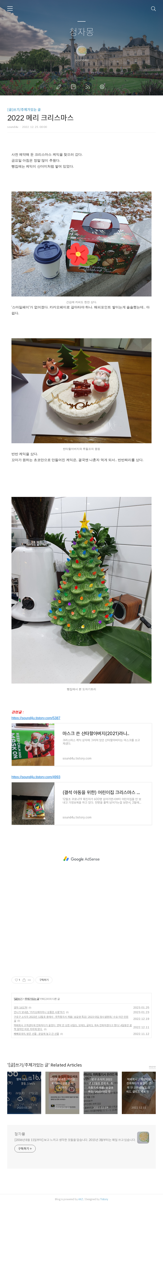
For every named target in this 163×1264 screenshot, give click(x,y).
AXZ (80, 1258)
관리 (103, 86)
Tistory (104, 1258)
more (152, 1126)
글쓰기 (60, 86)
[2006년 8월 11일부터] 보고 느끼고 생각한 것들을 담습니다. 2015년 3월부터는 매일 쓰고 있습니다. (75, 1199)
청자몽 (81, 32)
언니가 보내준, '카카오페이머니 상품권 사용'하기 (39, 1071)
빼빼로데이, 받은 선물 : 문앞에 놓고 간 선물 (36, 1093)
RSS (88, 86)
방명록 (74, 86)
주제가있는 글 (32, 1058)
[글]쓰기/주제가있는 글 (24, 110)
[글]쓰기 (18, 1058)
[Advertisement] (81, 177)
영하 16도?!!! (20, 1066)
